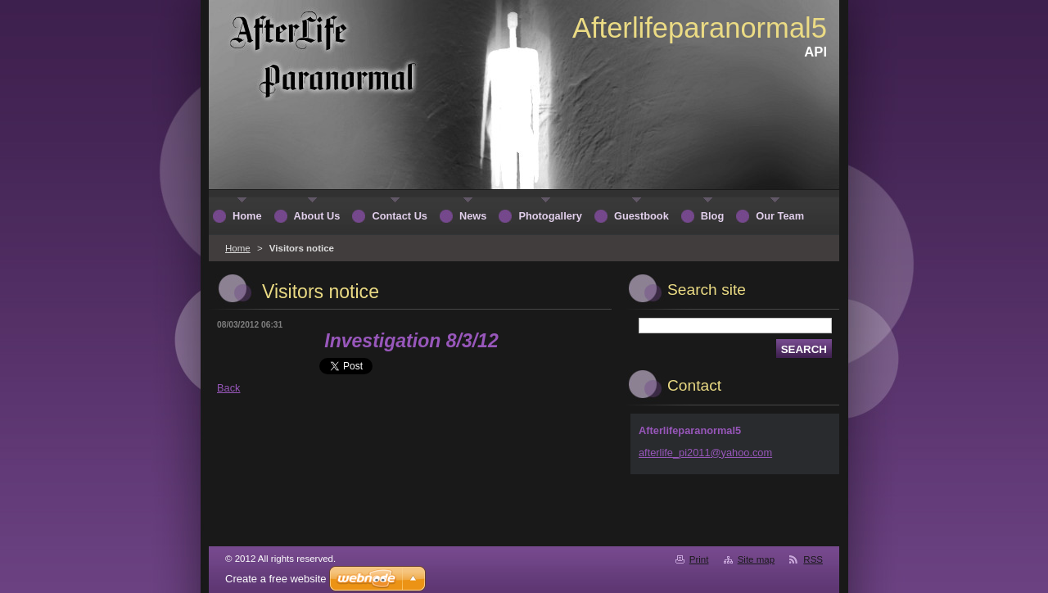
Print (699, 559)
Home (238, 248)
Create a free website (276, 579)
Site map (756, 559)
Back (228, 388)
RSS (813, 559)
